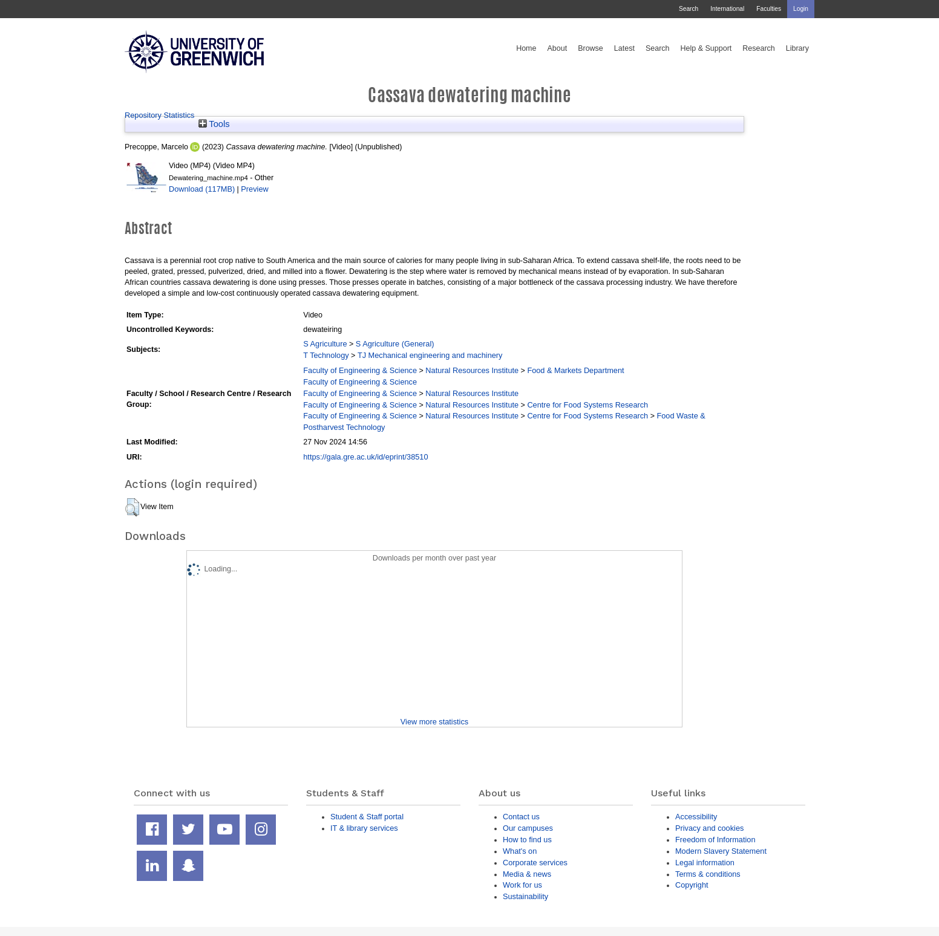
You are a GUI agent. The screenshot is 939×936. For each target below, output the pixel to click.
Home (526, 48)
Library (797, 48)
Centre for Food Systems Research (587, 404)
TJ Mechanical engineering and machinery (430, 355)
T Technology (325, 355)
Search (688, 8)
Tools (214, 124)
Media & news (527, 874)
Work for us (522, 884)
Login (800, 8)
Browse (590, 48)
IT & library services (364, 828)
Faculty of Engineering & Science (360, 370)
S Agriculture (325, 343)
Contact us (521, 816)
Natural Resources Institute (472, 370)
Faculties (768, 8)
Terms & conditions (708, 874)
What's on (520, 851)
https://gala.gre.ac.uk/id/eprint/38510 (365, 456)
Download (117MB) (202, 188)
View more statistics (434, 721)
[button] (132, 507)
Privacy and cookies (709, 828)
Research (758, 48)
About (557, 48)
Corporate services (535, 862)
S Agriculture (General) (395, 343)
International (727, 8)
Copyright (691, 884)
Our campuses (528, 828)
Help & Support (706, 48)
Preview (254, 188)
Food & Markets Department (575, 370)
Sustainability (525, 896)
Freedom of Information (715, 839)
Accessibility (696, 816)
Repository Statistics (160, 115)
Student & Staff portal (367, 816)
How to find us (527, 839)
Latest (624, 48)
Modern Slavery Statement (721, 851)
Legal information (705, 862)
